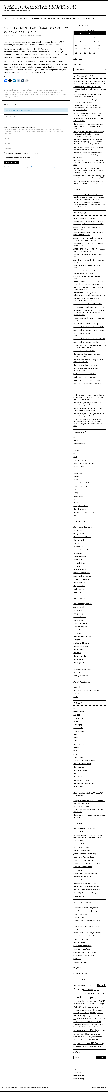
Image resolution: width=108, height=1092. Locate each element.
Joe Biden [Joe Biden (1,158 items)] (94, 1010)
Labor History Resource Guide (83, 857)
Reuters (76, 503)
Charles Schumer (10, 92)
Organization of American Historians (85, 873)
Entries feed (77, 1072)
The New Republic (79, 656)
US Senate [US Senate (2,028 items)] (97, 1043)
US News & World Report (82, 669)
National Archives (79, 917)
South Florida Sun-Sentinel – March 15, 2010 (88, 330)
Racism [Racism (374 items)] (99, 1027)
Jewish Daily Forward (80, 550)
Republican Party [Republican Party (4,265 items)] (85, 1030)
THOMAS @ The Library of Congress (85, 893)
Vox (74, 516)
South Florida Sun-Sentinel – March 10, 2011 (88, 327)
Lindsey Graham (23, 94)
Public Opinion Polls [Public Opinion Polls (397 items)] (90, 1027)
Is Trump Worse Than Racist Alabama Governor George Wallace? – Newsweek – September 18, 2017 (87, 107)
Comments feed (78, 1075)
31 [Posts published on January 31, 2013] (94, 53)
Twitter (75, 697)
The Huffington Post (80, 777)
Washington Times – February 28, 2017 (86, 377)
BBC (74, 447)
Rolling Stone (77, 640)
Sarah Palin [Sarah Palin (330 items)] (96, 1034)
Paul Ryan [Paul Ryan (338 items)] (88, 1016)
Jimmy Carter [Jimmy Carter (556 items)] (84, 1010)
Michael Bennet (44, 94)
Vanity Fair (76, 672)
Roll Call (76, 747)
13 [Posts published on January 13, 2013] (76, 45)
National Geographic (80, 623)
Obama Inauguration (80, 973)
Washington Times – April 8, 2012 (84, 374)
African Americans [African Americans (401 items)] (91, 986)
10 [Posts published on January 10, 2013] (94, 41)
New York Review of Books (82, 630)
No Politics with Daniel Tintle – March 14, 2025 (89, 307)
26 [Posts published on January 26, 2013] (103, 49)
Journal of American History (82, 850)
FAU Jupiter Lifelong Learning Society (86, 690)
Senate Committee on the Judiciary (85, 936)
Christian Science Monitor (82, 537)
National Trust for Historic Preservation (86, 863)
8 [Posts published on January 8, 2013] (85, 41)
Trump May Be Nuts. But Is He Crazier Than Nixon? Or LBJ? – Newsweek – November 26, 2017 (88, 162)
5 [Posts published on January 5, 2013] (103, 37)
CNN (75, 457)
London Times (78, 553)
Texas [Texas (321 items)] (103, 1037)
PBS (74, 499)
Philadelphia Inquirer (80, 569)
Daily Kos (76, 715)
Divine (94, 1088)
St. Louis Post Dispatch (81, 579)
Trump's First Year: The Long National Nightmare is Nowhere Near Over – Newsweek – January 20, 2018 (89, 170)
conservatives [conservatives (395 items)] (77, 994)
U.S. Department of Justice (82, 946)
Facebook (76, 687)
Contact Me (88, 18)
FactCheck (76, 721)
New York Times (79, 563)
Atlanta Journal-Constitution (82, 527)
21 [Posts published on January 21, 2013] (80, 49)
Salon (75, 751)
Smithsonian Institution (81, 939)
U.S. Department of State (82, 949)
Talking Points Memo (80, 506)
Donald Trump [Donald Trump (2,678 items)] (82, 997)
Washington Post (79, 589)
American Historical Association (84, 829)
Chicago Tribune (78, 534)
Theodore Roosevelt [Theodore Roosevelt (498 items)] (80, 1040)
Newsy (75, 493)
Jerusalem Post (78, 547)
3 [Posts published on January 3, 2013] (94, 37)
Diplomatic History (79, 844)
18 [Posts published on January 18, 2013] (99, 45)
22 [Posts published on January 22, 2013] (85, 49)
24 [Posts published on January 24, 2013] (94, 49)
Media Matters (78, 473)
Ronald (23, 35)
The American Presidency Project (84, 883)
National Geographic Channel (83, 483)
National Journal (78, 731)
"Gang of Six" (38, 90)
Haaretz (76, 543)
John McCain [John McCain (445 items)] (84, 1013)
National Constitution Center (83, 860)
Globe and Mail (78, 540)
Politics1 (76, 738)
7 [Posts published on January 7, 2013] (80, 41)
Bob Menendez (60, 90)
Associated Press (79, 444)
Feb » (80, 59)
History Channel (78, 467)
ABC (74, 437)
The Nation (77, 653)
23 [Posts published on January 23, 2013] (90, 49)
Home (7, 18)
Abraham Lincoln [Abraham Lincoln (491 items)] (79, 986)
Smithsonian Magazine (81, 643)
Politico (75, 734)
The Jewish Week (79, 586)
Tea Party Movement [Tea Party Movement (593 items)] (93, 1037)
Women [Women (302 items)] (82, 1046)
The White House (79, 942)
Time (75, 666)
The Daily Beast (78, 767)
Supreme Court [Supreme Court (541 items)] (78, 1037)
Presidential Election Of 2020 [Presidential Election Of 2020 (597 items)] (84, 1024)
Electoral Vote (78, 718)
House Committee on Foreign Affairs (86, 908)
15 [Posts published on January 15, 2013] (85, 45)
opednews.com (78, 496)
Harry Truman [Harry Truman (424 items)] (93, 1007)
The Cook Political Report (82, 764)
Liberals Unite (78, 728)
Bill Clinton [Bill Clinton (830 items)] (88, 989)
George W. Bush (43, 92)
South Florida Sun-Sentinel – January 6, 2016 (88, 323)
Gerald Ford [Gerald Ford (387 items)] (85, 1007)
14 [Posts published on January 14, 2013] (80, 45)
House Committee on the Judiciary (85, 911)
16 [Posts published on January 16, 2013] (90, 45)
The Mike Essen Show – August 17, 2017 (87, 365)
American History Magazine (82, 604)
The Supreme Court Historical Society (86, 886)
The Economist (78, 649)
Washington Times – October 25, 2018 (86, 380)
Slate (75, 754)
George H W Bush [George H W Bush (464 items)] (90, 1004)
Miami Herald (77, 560)
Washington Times (79, 592)
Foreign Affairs (78, 610)
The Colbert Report (79, 509)
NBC (75, 489)
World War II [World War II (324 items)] (98, 1046)
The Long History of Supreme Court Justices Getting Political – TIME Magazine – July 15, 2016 (88, 126)
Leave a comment (36, 35)
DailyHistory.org (78, 841)
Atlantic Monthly (78, 607)
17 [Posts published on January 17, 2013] (94, 45)
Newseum (76, 929)
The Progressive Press (81, 780)
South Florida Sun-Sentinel (82, 576)
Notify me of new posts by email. (18, 158)
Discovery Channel (79, 460)
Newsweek (77, 633)
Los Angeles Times (79, 556)
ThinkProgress (78, 787)
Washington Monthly (80, 676)
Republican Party (56, 94)
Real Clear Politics (79, 744)
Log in (75, 1069)
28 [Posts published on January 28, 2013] (80, 53)
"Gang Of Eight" (27, 90)
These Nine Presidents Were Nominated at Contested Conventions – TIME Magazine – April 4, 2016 (88, 155)
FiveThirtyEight (78, 725)
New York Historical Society (82, 867)
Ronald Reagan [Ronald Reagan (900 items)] (86, 1034)
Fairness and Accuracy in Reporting (85, 463)
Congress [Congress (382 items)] (96, 990)
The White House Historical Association (86, 890)
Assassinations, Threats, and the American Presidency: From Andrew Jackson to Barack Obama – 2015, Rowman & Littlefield (88, 197)
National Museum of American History (86, 926)
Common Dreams (79, 711)
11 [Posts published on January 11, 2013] (99, 41)
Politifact (76, 741)
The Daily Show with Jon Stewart (84, 512)
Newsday (76, 566)
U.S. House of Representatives (83, 956)
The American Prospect (81, 646)
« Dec (75, 59)
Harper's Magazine (79, 617)
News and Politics (12, 90)
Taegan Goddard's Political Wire (84, 760)
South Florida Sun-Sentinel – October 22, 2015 (89, 342)
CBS (74, 453)
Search (101, 1057)
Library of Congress (80, 914)
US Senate (14, 97)
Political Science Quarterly (82, 636)
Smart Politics (78, 757)
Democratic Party (22, 92)
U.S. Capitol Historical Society (83, 896)
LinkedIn (76, 694)
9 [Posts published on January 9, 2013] (89, 41)
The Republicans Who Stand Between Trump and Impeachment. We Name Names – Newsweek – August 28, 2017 (88, 134)
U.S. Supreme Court (80, 962)
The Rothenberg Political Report (84, 783)
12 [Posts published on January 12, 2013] (103, 41)
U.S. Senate (77, 959)
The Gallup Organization (81, 770)
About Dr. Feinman (21, 18)
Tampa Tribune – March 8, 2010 (84, 351)
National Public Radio (80, 486)
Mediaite (76, 476)
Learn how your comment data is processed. (46, 167)
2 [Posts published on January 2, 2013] (89, 37)
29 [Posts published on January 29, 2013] (85, 53)
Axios (75, 708)
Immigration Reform (57, 92)
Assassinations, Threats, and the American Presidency (56, 18)
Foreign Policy (78, 614)
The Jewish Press (79, 583)
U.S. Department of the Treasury (84, 952)
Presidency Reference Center (83, 877)
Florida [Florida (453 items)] (84, 1001)
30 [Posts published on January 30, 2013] (90, 53)
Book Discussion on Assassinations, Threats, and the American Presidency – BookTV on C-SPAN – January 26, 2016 (89, 397)
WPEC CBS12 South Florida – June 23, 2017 (88, 384)
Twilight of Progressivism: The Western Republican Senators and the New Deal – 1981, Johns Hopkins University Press (89, 204)
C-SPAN (76, 450)
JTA (74, 470)
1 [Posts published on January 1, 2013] (85, 37)
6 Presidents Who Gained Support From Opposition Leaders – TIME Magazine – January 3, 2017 (89, 89)
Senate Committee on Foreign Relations (87, 933)
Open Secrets (78, 870)
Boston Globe (78, 530)
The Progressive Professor (40, 7)
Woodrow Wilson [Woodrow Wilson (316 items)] (90, 1046)
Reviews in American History (83, 880)
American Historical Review (82, 832)
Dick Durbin (33, 92)
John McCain (13, 94)
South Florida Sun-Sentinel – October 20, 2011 (89, 339)
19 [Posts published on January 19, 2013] (103, 45)
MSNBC (76, 480)
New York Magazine (80, 627)
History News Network (81, 806)
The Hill (75, 774)
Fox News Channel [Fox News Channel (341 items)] (92, 1001)
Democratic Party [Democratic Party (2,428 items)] (93, 993)
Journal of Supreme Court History (84, 854)
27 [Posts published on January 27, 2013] (76, 53)
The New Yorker (78, 659)
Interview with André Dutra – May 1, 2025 (87, 304)
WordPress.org (78, 1079)
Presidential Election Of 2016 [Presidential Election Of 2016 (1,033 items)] (87, 1021)
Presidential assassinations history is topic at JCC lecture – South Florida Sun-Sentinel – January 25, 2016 (88, 312)
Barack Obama (49, 90)
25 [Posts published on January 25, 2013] (99, 49)
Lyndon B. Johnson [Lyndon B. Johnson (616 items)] (95, 1013)
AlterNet (76, 440)
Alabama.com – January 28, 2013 (84, 218)
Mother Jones (78, 620)
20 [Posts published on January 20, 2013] (76, 49)
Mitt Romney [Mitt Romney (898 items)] (79, 1015)
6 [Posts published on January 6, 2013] (75, 41)
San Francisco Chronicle (81, 573)
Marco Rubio (34, 94)
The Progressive (78, 663)
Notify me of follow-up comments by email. (22, 153)
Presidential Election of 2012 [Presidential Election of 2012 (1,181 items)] (90, 1018)
